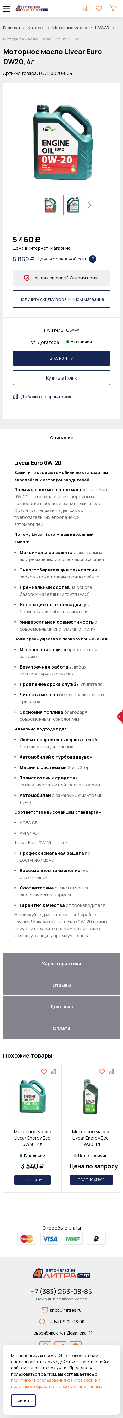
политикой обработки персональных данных (56, 1386)
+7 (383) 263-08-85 (61, 1291)
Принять (23, 1400)
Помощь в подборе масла (61, 1299)
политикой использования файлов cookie (54, 1380)
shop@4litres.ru (62, 1310)
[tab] (61, 438)
